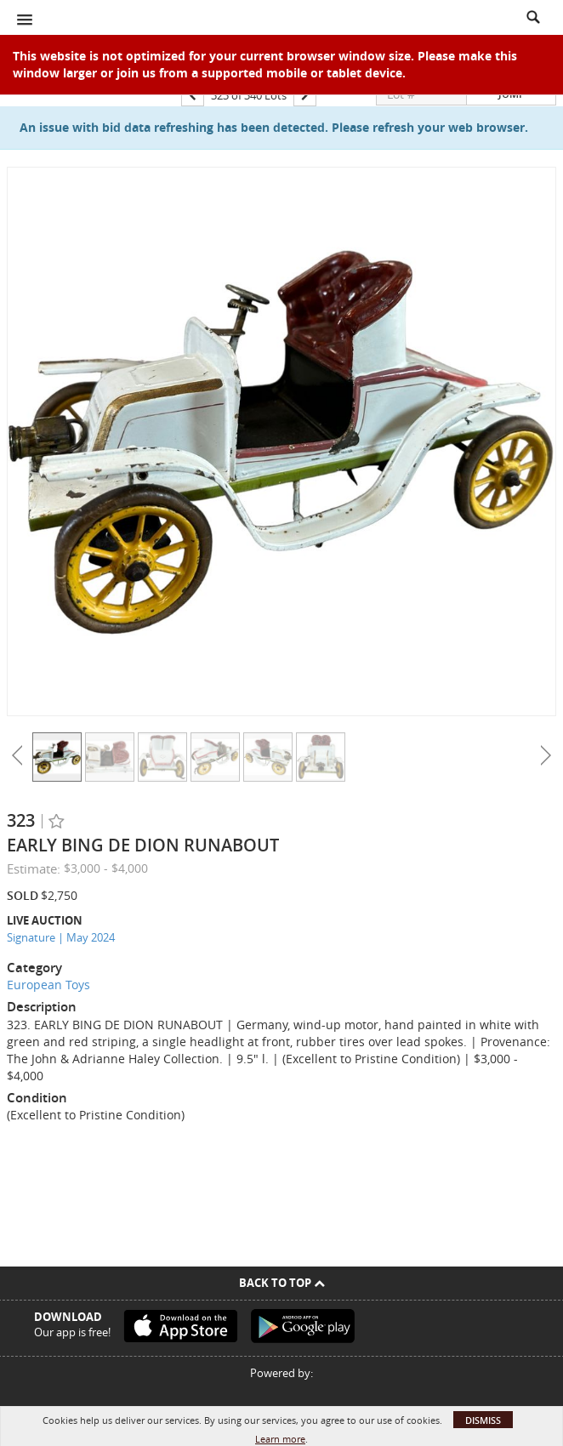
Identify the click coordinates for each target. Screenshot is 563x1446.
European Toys (48, 984)
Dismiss (483, 1420)
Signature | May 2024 (61, 937)
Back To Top (282, 1282)
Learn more (280, 1438)
